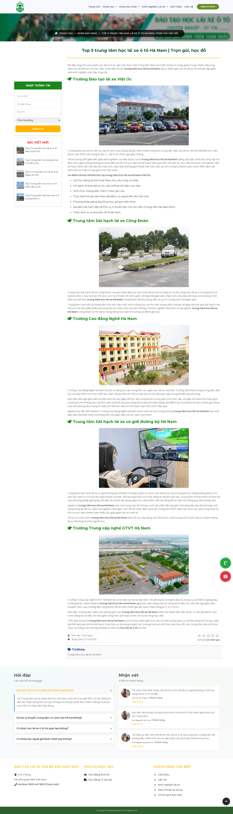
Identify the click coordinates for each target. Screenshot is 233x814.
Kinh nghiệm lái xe (167, 784)
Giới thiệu (161, 774)
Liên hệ (160, 779)
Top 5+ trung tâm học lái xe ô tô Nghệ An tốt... (41, 173)
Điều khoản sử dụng (168, 789)
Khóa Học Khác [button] (128, 6)
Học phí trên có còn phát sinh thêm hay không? (45, 690)
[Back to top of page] (226, 801)
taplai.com (132, 810)
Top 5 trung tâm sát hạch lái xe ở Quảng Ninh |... (42, 197)
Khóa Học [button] (109, 6)
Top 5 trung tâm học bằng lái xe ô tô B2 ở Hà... (41, 162)
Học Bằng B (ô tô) (96, 774)
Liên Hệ (188, 6)
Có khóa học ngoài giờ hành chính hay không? (44, 739)
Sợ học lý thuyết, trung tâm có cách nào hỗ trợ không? (49, 717)
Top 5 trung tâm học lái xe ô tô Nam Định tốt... (41, 150)
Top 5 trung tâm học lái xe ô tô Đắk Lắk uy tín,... (41, 185)
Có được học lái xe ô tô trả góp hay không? (42, 728)
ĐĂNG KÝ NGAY (208, 7)
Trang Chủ (94, 6)
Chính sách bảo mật (168, 795)
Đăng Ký (38, 129)
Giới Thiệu (176, 6)
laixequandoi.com (116, 810)
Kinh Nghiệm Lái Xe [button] (154, 6)
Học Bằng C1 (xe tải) (98, 779)
